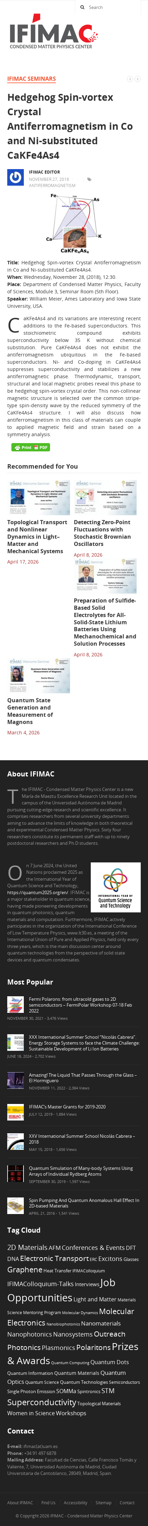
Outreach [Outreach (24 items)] (110, 1334)
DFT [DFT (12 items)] (131, 1248)
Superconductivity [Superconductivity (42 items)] (41, 1402)
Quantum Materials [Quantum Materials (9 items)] (76, 1373)
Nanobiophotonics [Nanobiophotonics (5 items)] (63, 1324)
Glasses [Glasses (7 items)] (131, 1259)
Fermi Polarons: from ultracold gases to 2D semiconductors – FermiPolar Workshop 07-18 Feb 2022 (80, 1005)
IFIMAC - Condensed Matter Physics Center (90, 1516)
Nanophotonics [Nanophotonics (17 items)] (29, 1334)
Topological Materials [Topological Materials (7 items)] (99, 1404)
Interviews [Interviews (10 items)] (87, 1284)
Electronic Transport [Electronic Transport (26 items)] (54, 1258)
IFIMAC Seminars (31, 78)
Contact (127, 1503)
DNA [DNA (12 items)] (13, 1259)
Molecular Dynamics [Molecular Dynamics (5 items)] (80, 1312)
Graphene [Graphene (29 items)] (24, 1269)
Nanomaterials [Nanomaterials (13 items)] (101, 1323)
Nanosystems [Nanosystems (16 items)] (73, 1334)
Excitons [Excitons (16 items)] (110, 1258)
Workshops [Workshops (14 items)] (71, 1413)
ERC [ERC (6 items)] (93, 1259)
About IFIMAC (20, 1503)
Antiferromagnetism (52, 185)
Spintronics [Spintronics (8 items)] (88, 1391)
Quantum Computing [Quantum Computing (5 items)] (70, 1362)
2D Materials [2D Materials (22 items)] (27, 1247)
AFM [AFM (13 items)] (55, 1248)
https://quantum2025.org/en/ (37, 892)
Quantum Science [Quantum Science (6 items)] (42, 1382)
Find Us (48, 1503)
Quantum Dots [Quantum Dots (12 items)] (109, 1362)
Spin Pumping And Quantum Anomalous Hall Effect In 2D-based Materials (84, 1203)
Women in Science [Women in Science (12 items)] (31, 1413)
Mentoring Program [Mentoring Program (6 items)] (42, 1312)
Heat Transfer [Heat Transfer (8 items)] (57, 1271)
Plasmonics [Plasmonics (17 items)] (58, 1347)
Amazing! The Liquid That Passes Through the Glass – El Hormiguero (83, 1078)
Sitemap (103, 1503)
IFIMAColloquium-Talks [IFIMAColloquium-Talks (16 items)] (40, 1284)
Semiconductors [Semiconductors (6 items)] (124, 1382)
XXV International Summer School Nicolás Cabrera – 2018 (82, 1139)
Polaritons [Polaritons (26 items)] (93, 1347)
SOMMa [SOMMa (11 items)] (66, 1391)
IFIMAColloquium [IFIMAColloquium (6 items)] (88, 1270)
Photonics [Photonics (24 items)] (24, 1347)
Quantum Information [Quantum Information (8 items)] (30, 1373)
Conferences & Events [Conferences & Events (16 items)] (93, 1247)
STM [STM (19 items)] (108, 1390)
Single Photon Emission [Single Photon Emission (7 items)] (31, 1392)
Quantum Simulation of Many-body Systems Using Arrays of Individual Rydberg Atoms (81, 1171)
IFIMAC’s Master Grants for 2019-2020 (67, 1107)
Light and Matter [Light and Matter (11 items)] (95, 1299)
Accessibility (75, 1503)
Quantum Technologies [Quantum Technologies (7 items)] (84, 1382)
